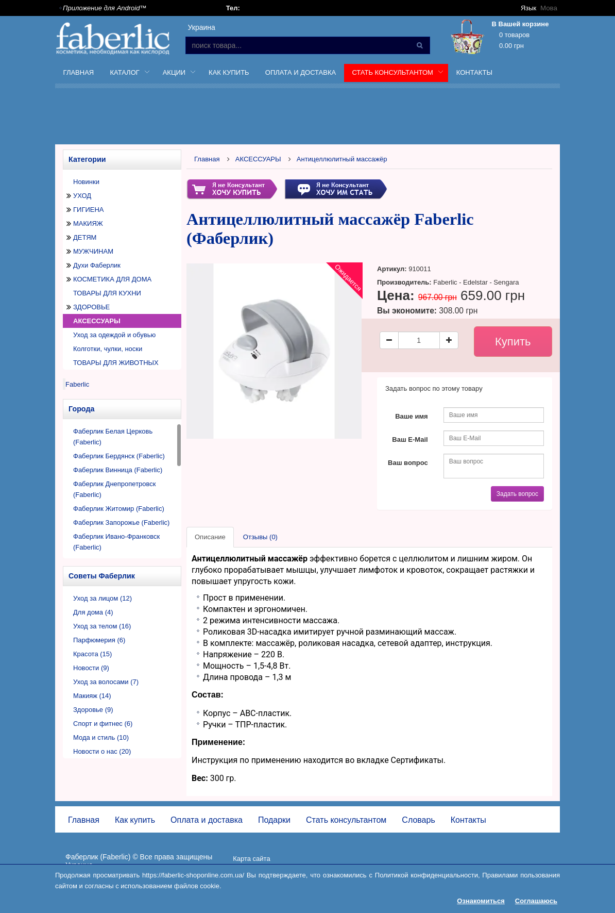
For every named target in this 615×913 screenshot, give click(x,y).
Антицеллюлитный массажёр (342, 159)
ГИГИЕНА (88, 209)
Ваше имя (411, 416)
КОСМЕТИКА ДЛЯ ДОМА (112, 279)
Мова (549, 8)
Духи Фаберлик (97, 265)
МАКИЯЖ (88, 223)
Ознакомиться (481, 901)
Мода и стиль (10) (101, 737)
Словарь (418, 820)
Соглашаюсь (536, 901)
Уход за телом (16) (102, 626)
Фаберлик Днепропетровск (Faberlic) (114, 489)
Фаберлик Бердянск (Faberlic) (119, 456)
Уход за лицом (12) (102, 598)
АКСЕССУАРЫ (97, 321)
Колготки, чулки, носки (107, 349)
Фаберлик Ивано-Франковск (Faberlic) (116, 542)
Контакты (474, 72)
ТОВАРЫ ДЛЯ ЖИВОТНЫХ (116, 363)
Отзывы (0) (260, 537)
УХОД (82, 196)
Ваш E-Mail (410, 439)
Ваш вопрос (408, 463)
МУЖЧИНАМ (93, 251)
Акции (175, 74)
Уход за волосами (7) (106, 682)
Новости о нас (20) (102, 751)
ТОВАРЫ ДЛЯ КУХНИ (107, 293)
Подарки (274, 820)
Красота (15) (92, 654)
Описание (210, 537)
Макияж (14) (92, 696)
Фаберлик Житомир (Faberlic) (118, 508)
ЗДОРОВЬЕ (91, 307)
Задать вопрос (517, 493)
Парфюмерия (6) (99, 640)
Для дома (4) (93, 612)
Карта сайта (251, 858)
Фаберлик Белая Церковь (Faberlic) (112, 436)
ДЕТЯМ (84, 237)
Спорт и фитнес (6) (102, 723)
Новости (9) (91, 668)
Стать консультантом (393, 74)
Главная (78, 72)
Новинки (86, 182)
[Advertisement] (333, 118)
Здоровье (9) (93, 709)
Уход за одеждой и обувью (114, 335)
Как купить (229, 72)
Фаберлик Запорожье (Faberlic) (121, 522)
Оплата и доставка (300, 72)
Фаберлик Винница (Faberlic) (117, 470)
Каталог (125, 74)
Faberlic (77, 384)
